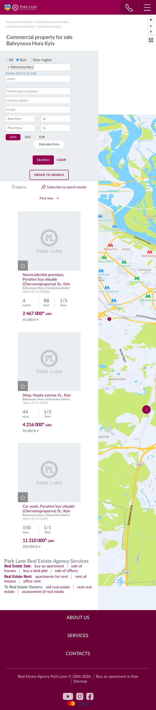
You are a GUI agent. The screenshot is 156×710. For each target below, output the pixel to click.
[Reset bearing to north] (151, 32)
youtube (68, 696)
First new (46, 198)
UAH (13, 137)
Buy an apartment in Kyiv (117, 677)
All (11, 60)
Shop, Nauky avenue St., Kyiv (47, 395)
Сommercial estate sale (52, 22)
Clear (61, 160)
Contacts (78, 653)
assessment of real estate (43, 592)
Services (77, 635)
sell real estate (58, 587)
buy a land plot (35, 571)
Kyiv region (42, 60)
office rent (32, 581)
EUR (42, 137)
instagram (79, 696)
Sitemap (80, 681)
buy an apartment (49, 566)
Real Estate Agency (19, 22)
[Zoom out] (151, 26)
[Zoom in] (151, 20)
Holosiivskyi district (20, 27)
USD (28, 137)
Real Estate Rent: (18, 577)
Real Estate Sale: (17, 566)
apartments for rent (51, 577)
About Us (78, 617)
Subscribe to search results (66, 187)
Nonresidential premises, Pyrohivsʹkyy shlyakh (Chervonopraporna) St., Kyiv (46, 279)
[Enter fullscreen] (151, 40)
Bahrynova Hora (33, 288)
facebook (89, 696)
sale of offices (66, 571)
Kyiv (23, 60)
